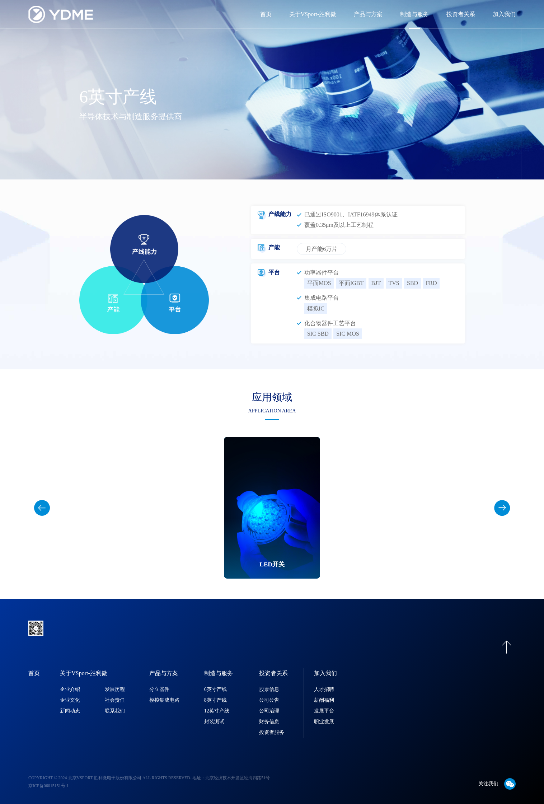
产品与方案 (368, 14)
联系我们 (115, 711)
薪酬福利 (324, 700)
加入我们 (504, 14)
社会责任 (115, 700)
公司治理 (269, 711)
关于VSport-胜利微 (313, 14)
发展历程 (115, 689)
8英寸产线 (215, 700)
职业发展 (324, 721)
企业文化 (70, 700)
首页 (266, 14)
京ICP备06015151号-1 (48, 785)
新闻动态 (70, 711)
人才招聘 (324, 689)
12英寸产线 (216, 711)
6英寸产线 (215, 689)
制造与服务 (414, 14)
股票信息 (269, 689)
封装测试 (214, 721)
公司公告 (269, 700)
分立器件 (159, 689)
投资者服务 (271, 732)
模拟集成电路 (164, 700)
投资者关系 (460, 14)
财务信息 (269, 721)
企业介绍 (70, 689)
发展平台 (324, 711)
